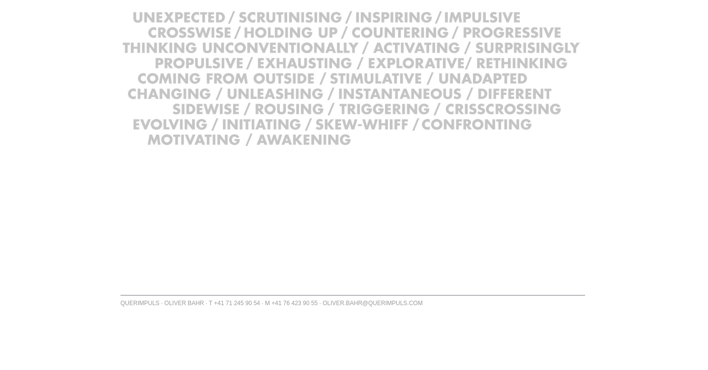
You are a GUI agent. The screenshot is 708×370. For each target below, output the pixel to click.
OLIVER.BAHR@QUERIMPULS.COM (373, 303)
